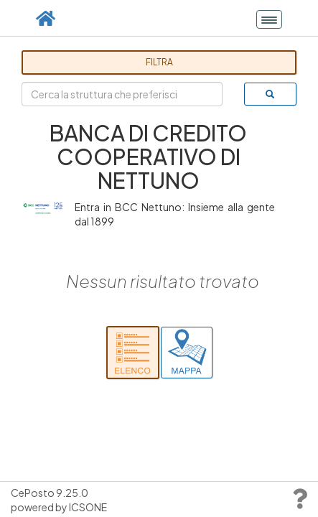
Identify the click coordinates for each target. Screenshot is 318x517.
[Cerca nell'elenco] (132, 352)
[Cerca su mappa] (186, 352)
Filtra (159, 62)
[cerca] (270, 94)
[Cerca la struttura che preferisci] (122, 94)
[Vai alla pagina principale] (45, 18)
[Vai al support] (299, 501)
